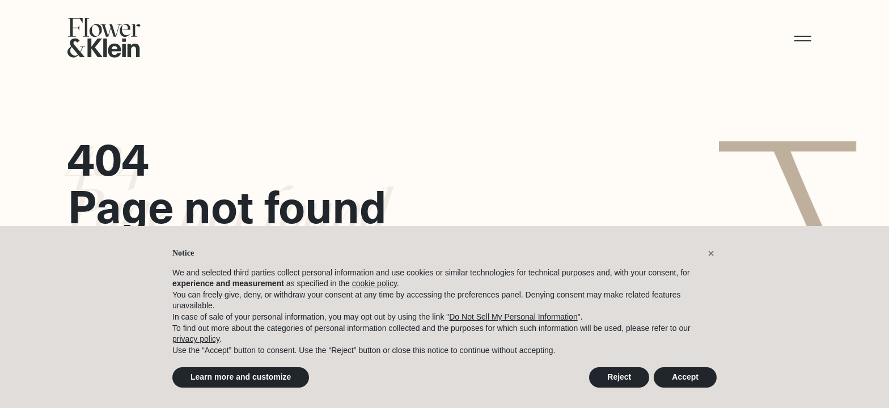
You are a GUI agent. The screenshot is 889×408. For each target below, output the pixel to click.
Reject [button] (619, 377)
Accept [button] (685, 377)
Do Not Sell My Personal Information (513, 317)
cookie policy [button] (374, 283)
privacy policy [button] (195, 339)
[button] (808, 38)
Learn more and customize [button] (240, 377)
